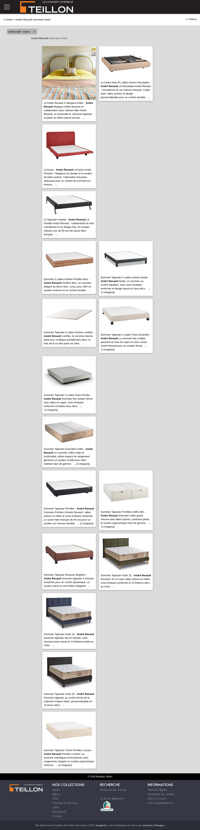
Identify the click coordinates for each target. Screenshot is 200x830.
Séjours (56, 794)
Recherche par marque (113, 790)
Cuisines (57, 816)
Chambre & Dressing (64, 803)
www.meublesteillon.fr (160, 803)
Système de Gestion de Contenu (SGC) (80, 825)
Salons (56, 790)
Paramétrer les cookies (161, 794)
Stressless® (59, 812)
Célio (55, 798)
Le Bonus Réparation (112, 798)
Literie (9, 19)
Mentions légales (157, 790)
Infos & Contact (157, 798)
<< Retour (191, 19)
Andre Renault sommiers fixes (32, 19)
